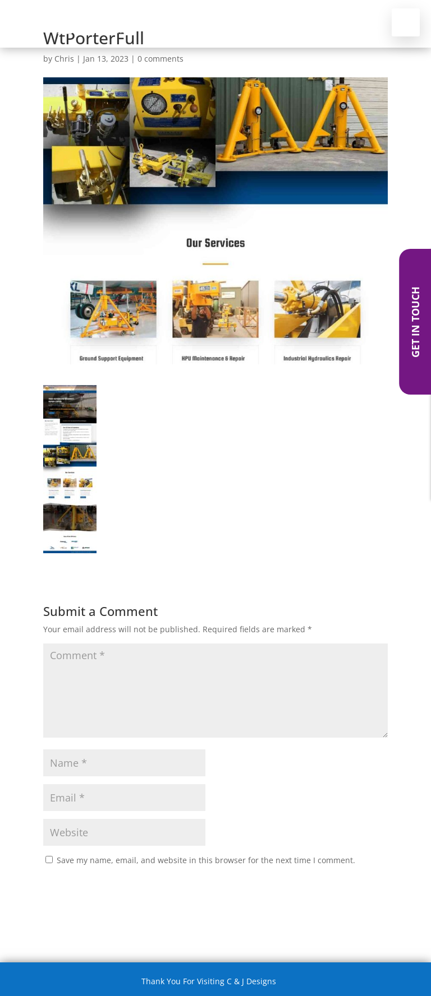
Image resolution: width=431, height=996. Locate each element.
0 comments (160, 58)
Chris (64, 58)
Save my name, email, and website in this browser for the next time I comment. (206, 860)
